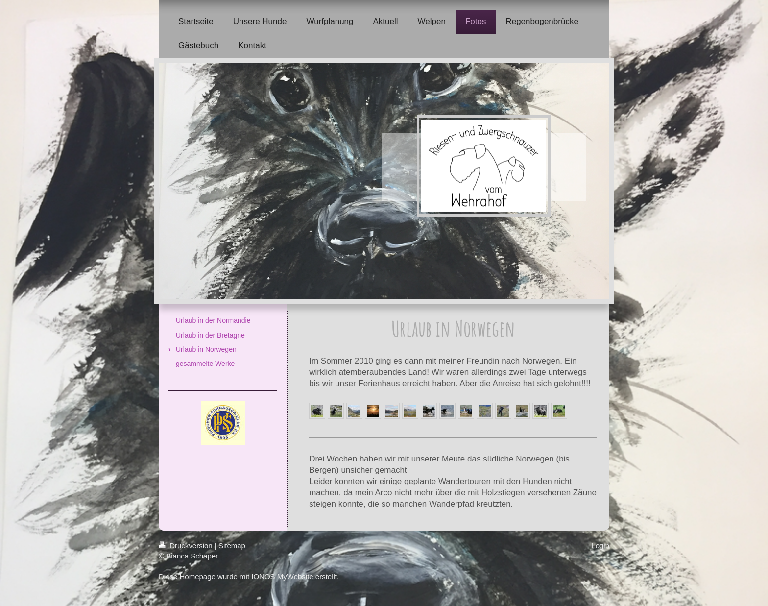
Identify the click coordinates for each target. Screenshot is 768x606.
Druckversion (187, 545)
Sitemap (231, 545)
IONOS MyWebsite (282, 576)
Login (600, 545)
